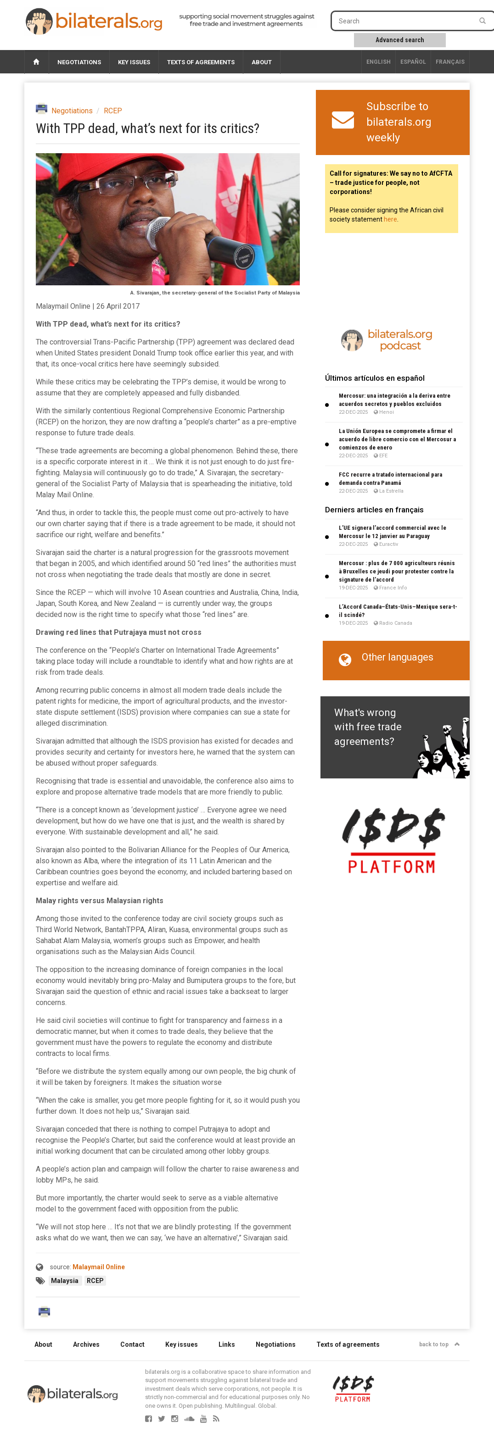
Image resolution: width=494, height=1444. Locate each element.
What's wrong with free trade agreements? (368, 727)
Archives (86, 1344)
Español (413, 62)
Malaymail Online (99, 1267)
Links (227, 1344)
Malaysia (65, 1280)
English (378, 62)
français (450, 62)
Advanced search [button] (400, 40)
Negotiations (79, 62)
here (390, 219)
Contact (132, 1344)
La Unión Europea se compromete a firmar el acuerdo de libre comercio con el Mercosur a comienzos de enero (397, 439)
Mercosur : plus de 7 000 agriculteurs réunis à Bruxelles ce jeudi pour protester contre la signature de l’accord (397, 571)
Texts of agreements (201, 62)
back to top (439, 1344)
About (262, 62)
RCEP (113, 110)
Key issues (134, 62)
